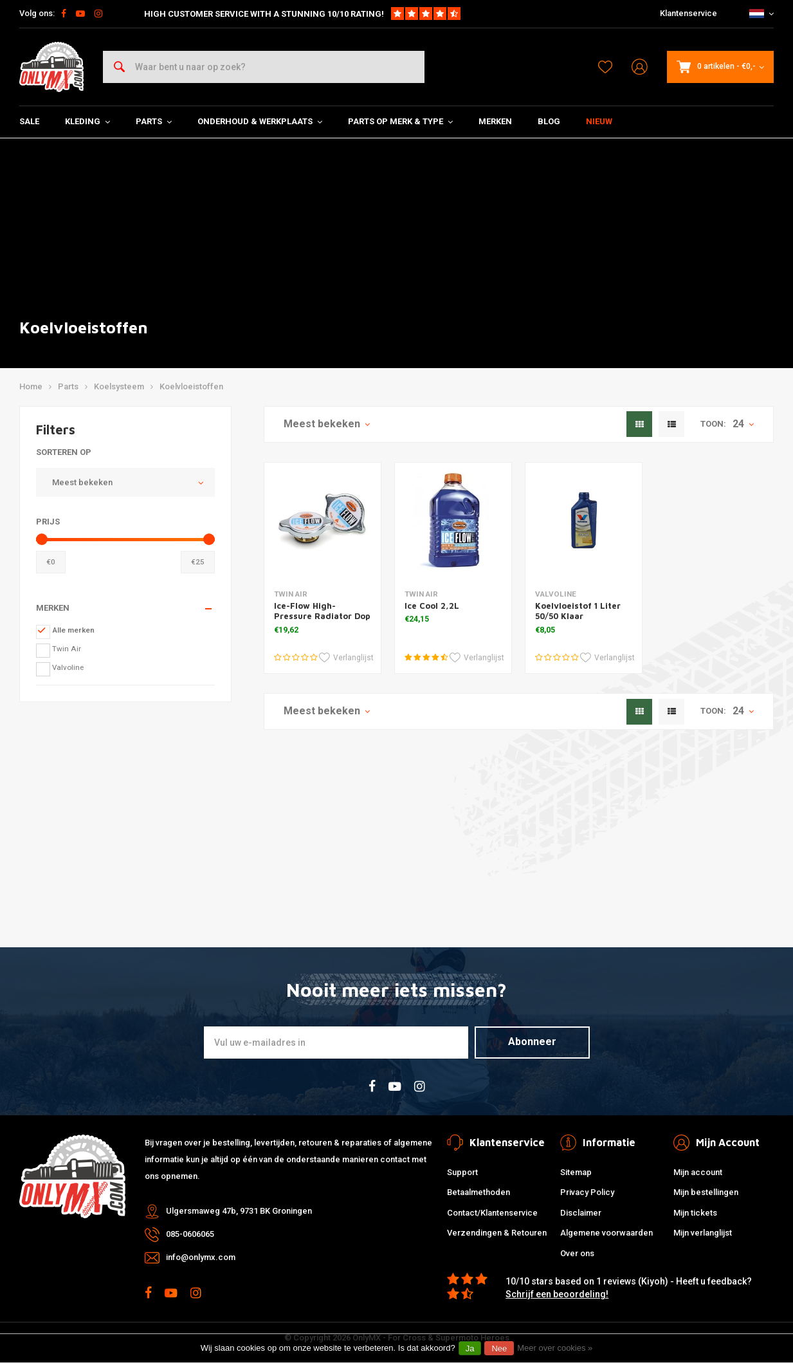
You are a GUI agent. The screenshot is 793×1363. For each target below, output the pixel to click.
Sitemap (576, 1172)
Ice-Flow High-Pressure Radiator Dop (322, 611)
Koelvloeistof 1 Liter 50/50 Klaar (578, 611)
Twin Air (66, 648)
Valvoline (68, 667)
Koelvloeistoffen (191, 386)
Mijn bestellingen (705, 1192)
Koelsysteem (119, 386)
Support (462, 1172)
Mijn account (697, 1172)
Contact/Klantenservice (492, 1213)
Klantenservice (688, 13)
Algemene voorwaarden (606, 1233)
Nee (499, 1348)
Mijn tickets (695, 1213)
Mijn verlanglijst (702, 1233)
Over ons (577, 1253)
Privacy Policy (587, 1192)
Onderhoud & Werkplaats (259, 121)
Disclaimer (580, 1213)
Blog (549, 121)
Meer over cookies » (554, 1348)
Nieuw (599, 121)
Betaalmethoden (478, 1192)
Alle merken (73, 630)
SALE (29, 121)
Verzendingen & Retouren (497, 1233)
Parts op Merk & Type (400, 121)
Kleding (87, 121)
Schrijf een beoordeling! (557, 1294)
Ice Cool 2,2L (432, 605)
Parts (154, 121)
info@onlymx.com (200, 1257)
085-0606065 (190, 1234)
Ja (470, 1348)
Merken (495, 121)
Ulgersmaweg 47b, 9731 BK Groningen (239, 1211)
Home (30, 386)
